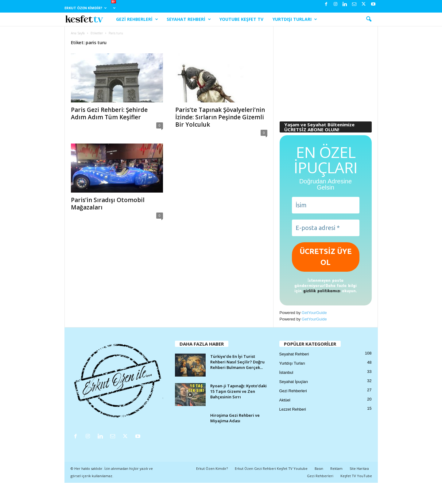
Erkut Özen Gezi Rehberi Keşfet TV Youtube (271, 468)
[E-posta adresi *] (325, 228)
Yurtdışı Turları (295, 19)
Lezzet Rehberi (292, 409)
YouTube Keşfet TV (241, 19)
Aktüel (284, 400)
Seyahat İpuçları (293, 381)
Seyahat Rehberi (189, 19)
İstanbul (286, 372)
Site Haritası (359, 468)
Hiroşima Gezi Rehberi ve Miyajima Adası (235, 418)
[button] (368, 19)
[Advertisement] (325, 71)
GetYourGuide (314, 312)
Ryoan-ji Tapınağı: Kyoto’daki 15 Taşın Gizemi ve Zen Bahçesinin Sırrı (238, 391)
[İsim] (325, 205)
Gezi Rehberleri (137, 19)
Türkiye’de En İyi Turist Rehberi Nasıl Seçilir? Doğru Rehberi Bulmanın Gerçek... (237, 362)
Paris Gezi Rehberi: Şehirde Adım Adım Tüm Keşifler (109, 113)
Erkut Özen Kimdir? (85, 8)
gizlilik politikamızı (321, 290)
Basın (319, 468)
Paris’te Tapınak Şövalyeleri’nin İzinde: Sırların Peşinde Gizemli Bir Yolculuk (220, 117)
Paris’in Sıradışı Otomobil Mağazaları (108, 203)
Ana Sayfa (78, 33)
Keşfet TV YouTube (356, 475)
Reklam (336, 468)
